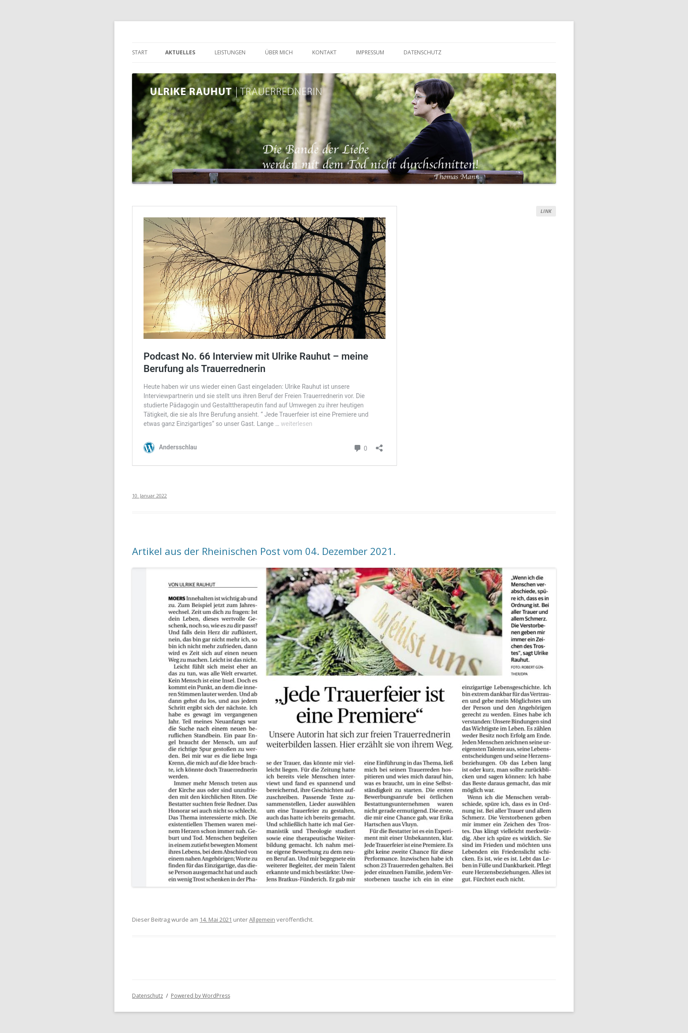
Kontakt (324, 52)
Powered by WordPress (200, 995)
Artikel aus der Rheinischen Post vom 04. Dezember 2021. (264, 551)
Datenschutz (423, 52)
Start (139, 52)
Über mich (279, 52)
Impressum (370, 52)
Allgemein (262, 919)
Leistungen (230, 52)
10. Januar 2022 (149, 495)
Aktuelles (180, 52)
